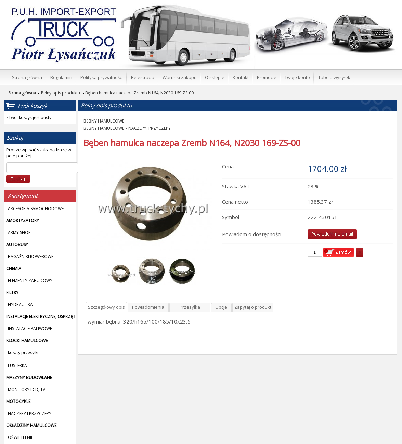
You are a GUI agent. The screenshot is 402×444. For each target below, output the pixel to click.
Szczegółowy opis (106, 167)
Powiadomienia (148, 167)
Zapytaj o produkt (252, 167)
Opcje (221, 167)
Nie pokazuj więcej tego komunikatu (201, 438)
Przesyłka (190, 167)
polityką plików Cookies (353, 432)
